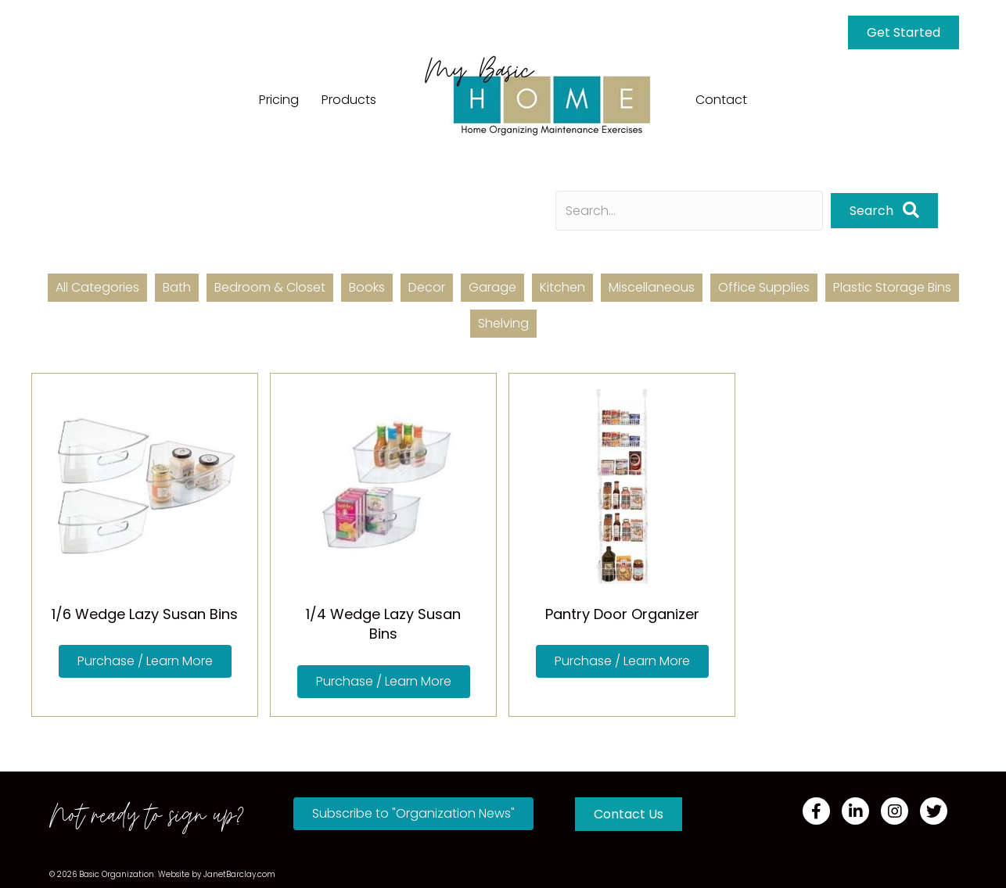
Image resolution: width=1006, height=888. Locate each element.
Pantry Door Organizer (622, 614)
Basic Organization (116, 874)
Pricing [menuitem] (279, 100)
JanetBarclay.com (239, 874)
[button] (884, 210)
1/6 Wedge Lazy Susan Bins (145, 614)
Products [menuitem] (349, 100)
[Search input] (689, 211)
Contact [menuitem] (721, 100)
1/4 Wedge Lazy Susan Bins (383, 623)
